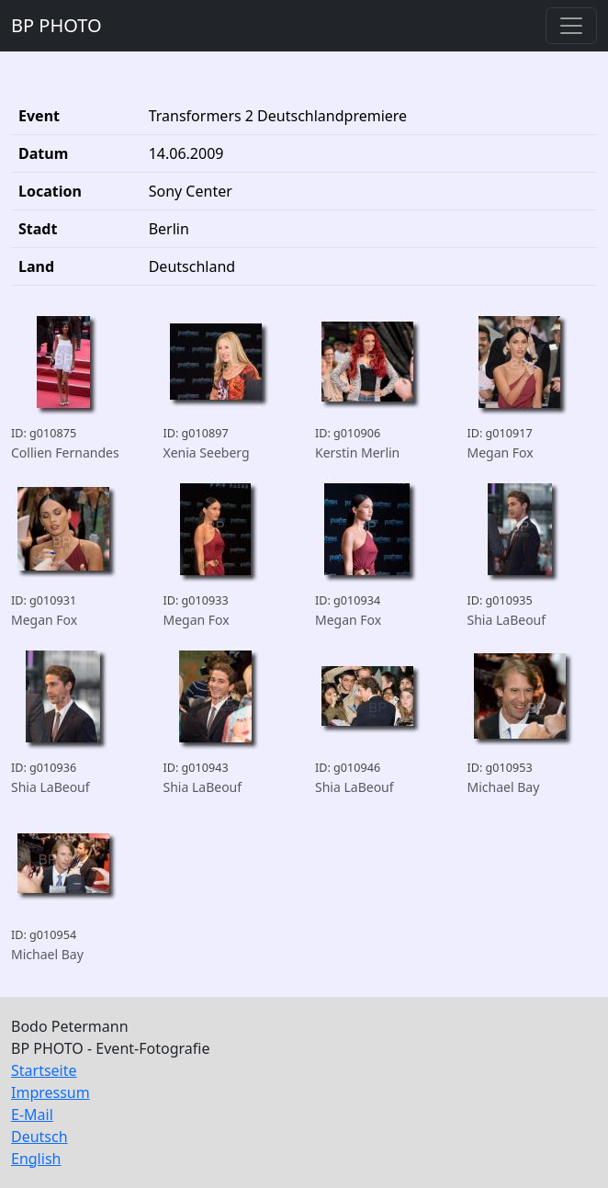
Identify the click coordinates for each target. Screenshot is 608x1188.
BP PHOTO (56, 25)
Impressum (50, 1092)
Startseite (44, 1070)
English (36, 1158)
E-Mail (32, 1114)
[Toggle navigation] (571, 25)
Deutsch (39, 1136)
